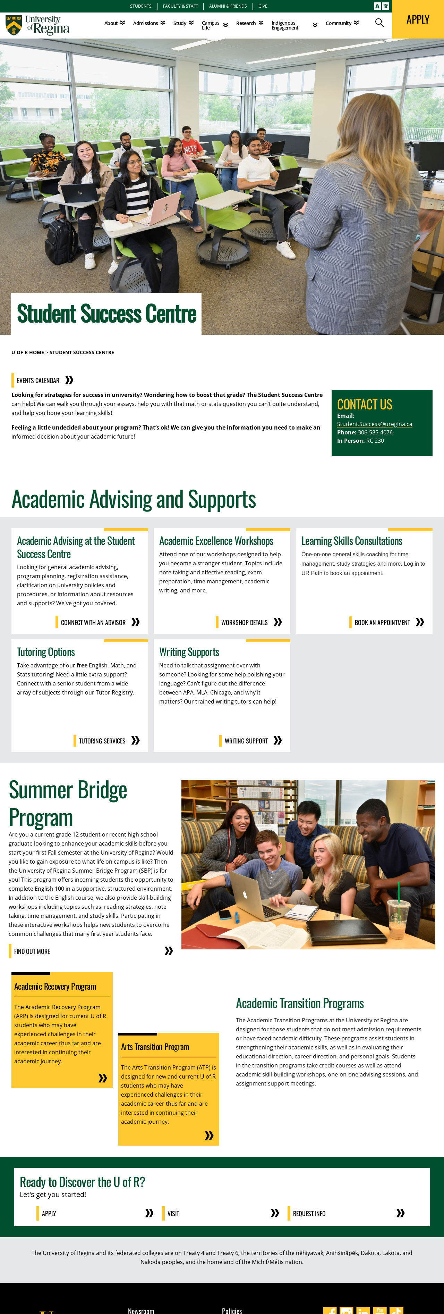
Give (262, 6)
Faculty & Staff (180, 6)
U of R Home (27, 352)
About (111, 23)
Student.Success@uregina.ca (374, 424)
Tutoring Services (102, 740)
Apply (49, 1213)
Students (141, 6)
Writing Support (246, 740)
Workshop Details (244, 622)
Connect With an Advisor (93, 622)
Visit (173, 1213)
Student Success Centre (82, 352)
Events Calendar (58, 380)
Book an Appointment (382, 622)
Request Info (309, 1213)
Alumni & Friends (228, 6)
